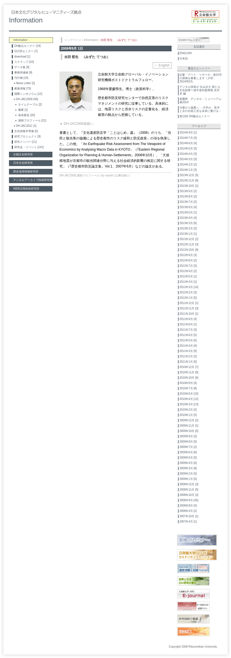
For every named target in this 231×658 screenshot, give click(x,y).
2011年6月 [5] (188, 335)
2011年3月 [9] (188, 351)
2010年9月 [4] (188, 383)
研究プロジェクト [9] (27, 136)
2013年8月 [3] (188, 196)
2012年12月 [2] (188, 239)
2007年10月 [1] (188, 516)
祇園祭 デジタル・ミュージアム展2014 (200, 100)
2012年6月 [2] (188, 271)
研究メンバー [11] (25, 141)
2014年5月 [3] (188, 148)
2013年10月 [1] (188, 185)
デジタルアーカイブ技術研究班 (32, 179)
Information (91, 40)
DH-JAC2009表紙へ (79, 124)
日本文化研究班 (23, 162)
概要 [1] (23, 109)
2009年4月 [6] (188, 462)
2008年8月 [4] (188, 505)
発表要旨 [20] (26, 115)
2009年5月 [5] (188, 457)
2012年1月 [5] (188, 297)
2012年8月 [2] (188, 260)
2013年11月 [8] (188, 180)
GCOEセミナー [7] (26, 51)
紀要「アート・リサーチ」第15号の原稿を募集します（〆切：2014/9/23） (200, 78)
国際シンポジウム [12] (28, 93)
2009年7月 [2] (188, 446)
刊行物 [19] (21, 77)
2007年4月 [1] (188, 521)
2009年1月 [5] (188, 478)
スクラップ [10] (24, 61)
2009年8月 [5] (188, 441)
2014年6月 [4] (188, 143)
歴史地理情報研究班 (25, 171)
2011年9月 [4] (188, 319)
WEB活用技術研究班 (26, 188)
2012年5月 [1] (188, 276)
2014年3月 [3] (188, 159)
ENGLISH (185, 53)
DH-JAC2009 (67, 175)
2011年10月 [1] (188, 313)
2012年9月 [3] (188, 255)
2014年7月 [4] (188, 137)
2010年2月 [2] (188, 409)
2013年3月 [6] (188, 223)
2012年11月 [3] (188, 244)
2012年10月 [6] (188, 249)
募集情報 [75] (22, 88)
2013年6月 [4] (188, 207)
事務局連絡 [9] (23, 72)
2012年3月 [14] (188, 287)
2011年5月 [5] (188, 340)
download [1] (22, 56)
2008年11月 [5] (188, 489)
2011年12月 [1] (188, 303)
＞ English (162, 65)
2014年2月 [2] (188, 164)
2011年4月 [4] (188, 345)
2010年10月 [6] (188, 377)
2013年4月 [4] (188, 217)
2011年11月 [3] (188, 308)
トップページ (72, 40)
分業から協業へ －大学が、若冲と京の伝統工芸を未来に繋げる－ (200, 109)
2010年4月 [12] (188, 399)
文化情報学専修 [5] (26, 131)
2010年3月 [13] (188, 404)
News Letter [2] (25, 83)
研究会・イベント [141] (29, 147)
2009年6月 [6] (188, 452)
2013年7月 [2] (188, 201)
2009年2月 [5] (188, 473)
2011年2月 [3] (188, 356)
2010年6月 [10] (188, 393)
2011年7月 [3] (188, 329)
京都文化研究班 (23, 154)
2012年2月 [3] (188, 292)
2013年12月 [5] (188, 175)
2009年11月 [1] (188, 425)
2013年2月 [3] (188, 228)
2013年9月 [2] (188, 191)
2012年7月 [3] (188, 265)
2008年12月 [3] (188, 484)
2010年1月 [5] (188, 415)
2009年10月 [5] (188, 430)
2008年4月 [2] (188, 510)
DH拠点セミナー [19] (27, 45)
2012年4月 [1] (188, 281)
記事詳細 (121, 175)
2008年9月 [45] (188, 500)
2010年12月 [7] (188, 367)
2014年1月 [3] (188, 169)
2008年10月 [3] (188, 494)
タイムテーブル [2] (30, 104)
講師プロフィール (88, 175)
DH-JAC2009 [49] (27, 99)
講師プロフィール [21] (32, 120)
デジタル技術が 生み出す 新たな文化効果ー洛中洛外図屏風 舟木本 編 (199, 90)
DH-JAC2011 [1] (26, 125)
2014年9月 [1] (188, 132)
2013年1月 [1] (188, 233)
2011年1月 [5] (188, 361)
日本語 (183, 58)
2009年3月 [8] (188, 468)
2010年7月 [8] (188, 388)
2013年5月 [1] (188, 212)
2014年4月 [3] (188, 153)
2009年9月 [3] (188, 436)
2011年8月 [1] (188, 324)
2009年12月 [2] (188, 420)
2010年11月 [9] (188, 372)
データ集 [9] (21, 67)
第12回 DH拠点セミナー (194, 116)
